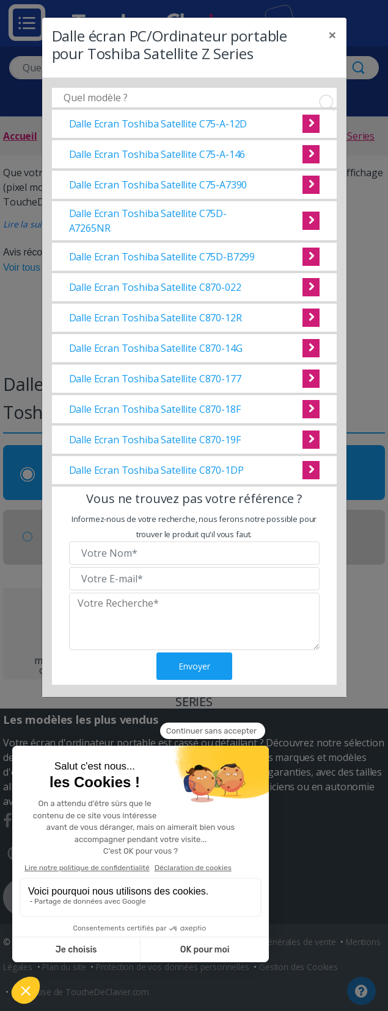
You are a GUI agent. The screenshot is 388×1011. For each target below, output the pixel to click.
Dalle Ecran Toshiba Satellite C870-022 (155, 287)
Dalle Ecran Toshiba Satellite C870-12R (155, 317)
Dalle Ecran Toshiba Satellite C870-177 (155, 378)
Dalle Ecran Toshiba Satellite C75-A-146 (157, 154)
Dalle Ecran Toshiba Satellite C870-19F (155, 439)
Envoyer (194, 666)
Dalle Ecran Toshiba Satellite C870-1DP (156, 470)
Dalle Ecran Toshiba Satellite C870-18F (155, 409)
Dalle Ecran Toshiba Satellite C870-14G (156, 348)
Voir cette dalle (311, 124)
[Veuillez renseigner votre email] (194, 578)
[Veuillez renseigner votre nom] (194, 553)
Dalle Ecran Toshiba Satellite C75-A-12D (158, 123)
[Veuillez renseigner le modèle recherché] (194, 621)
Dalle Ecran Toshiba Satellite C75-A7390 (158, 184)
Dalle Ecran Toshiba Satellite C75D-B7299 (162, 256)
